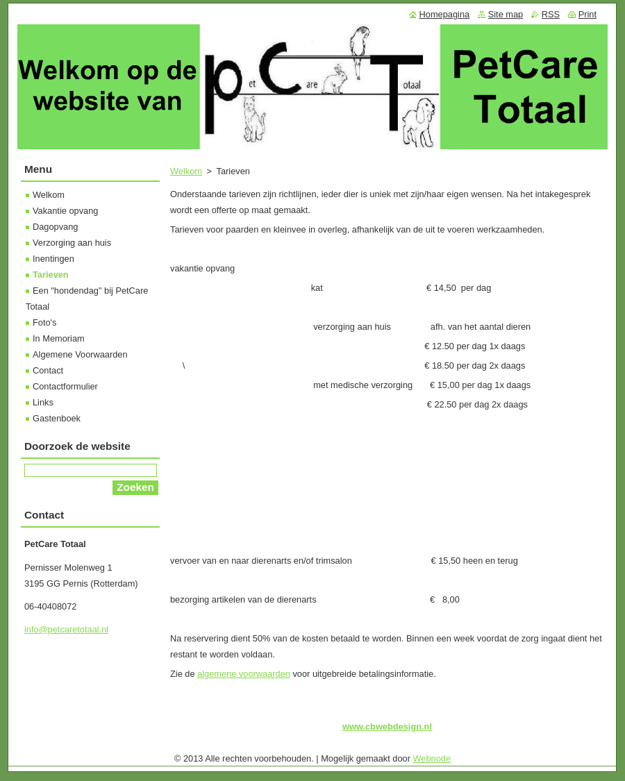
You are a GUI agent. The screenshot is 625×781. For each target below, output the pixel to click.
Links (43, 402)
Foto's (44, 322)
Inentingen (53, 258)
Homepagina (444, 14)
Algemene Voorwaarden (80, 354)
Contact (48, 370)
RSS (551, 14)
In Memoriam (59, 338)
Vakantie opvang (65, 210)
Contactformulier (65, 386)
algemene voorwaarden (243, 674)
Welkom (186, 171)
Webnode (432, 758)
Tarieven (51, 274)
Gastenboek (57, 418)
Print (587, 14)
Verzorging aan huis (72, 242)
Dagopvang (55, 226)
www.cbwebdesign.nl (387, 726)
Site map (506, 14)
